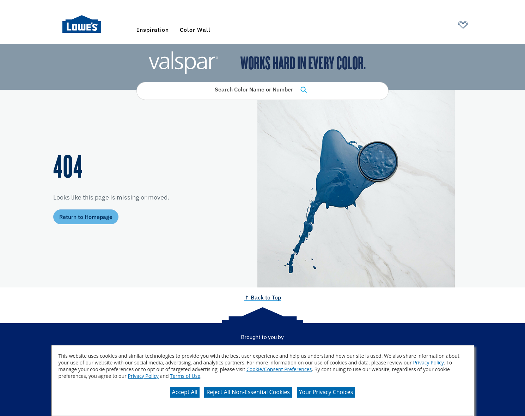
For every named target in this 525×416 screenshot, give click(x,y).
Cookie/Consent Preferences (279, 369)
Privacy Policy (428, 362)
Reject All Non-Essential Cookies (248, 392)
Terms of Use (185, 376)
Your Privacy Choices (326, 392)
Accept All (184, 392)
